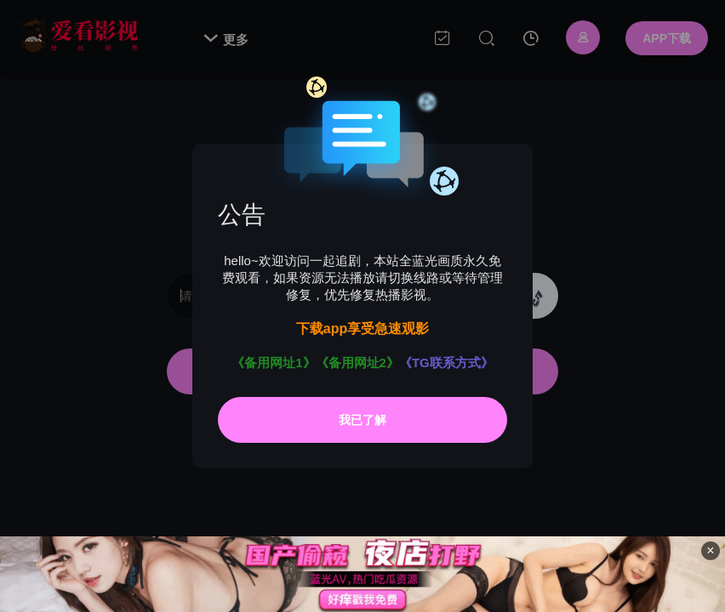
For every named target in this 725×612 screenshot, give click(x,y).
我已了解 (362, 420)
